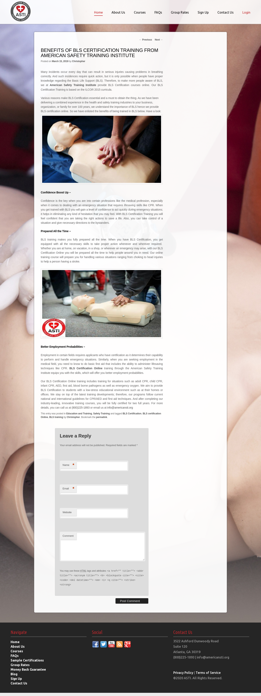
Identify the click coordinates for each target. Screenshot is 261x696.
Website (67, 511)
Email (68, 488)
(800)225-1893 (81, 407)
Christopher (78, 61)
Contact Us (225, 12)
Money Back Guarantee (28, 672)
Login (246, 12)
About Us (118, 12)
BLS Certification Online (85, 367)
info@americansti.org (120, 407)
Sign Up (203, 12)
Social (97, 635)
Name (68, 464)
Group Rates (180, 12)
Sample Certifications (27, 663)
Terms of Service (208, 676)
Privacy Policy (183, 676)
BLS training (56, 416)
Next (159, 39)
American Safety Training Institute (73, 85)
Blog (14, 677)
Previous (145, 39)
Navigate (19, 635)
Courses (140, 12)
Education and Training (79, 413)
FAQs (158, 12)
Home (98, 12)
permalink (101, 416)
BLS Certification (132, 413)
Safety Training (101, 413)
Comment (68, 535)
